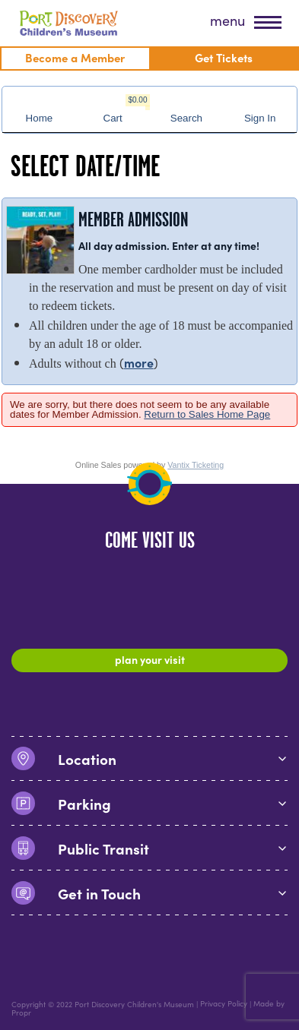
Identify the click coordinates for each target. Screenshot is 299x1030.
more (139, 362)
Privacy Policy (223, 1004)
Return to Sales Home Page (207, 414)
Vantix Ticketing (195, 464)
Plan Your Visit (150, 659)
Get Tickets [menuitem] (224, 57)
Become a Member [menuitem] (75, 57)
